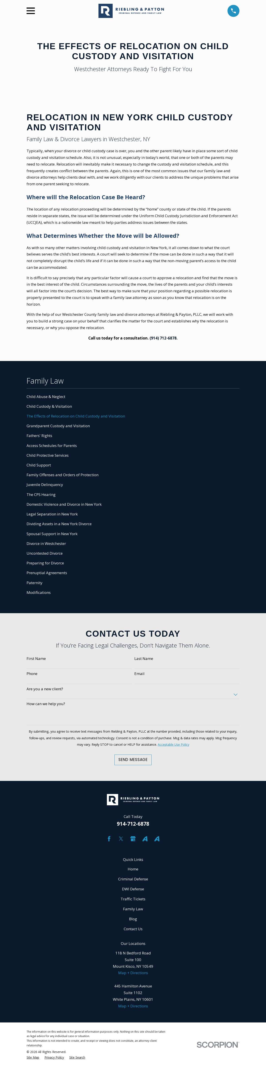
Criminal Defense (133, 879)
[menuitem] (133, 397)
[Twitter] (121, 838)
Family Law (133, 908)
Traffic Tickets (133, 898)
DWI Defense (133, 888)
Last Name (143, 658)
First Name (36, 658)
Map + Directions (133, 972)
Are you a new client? (45, 689)
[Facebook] (109, 838)
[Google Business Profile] (133, 838)
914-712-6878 (133, 823)
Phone (32, 673)
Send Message (133, 759)
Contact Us (133, 928)
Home (133, 869)
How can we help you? (46, 704)
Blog (133, 918)
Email (139, 673)
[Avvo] (145, 838)
